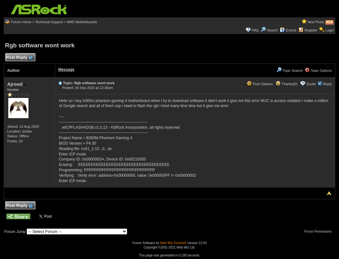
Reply (327, 84)
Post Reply (19, 57)
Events (288, 30)
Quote (311, 84)
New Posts (316, 22)
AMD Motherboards (82, 22)
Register (310, 30)
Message (66, 69)
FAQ (255, 30)
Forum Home (21, 22)
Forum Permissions (319, 231)
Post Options (260, 84)
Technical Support (49, 22)
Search (272, 30)
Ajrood (16, 84)
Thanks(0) (286, 84)
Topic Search (290, 70)
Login (329, 30)
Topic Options (318, 70)
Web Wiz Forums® (173, 243)
